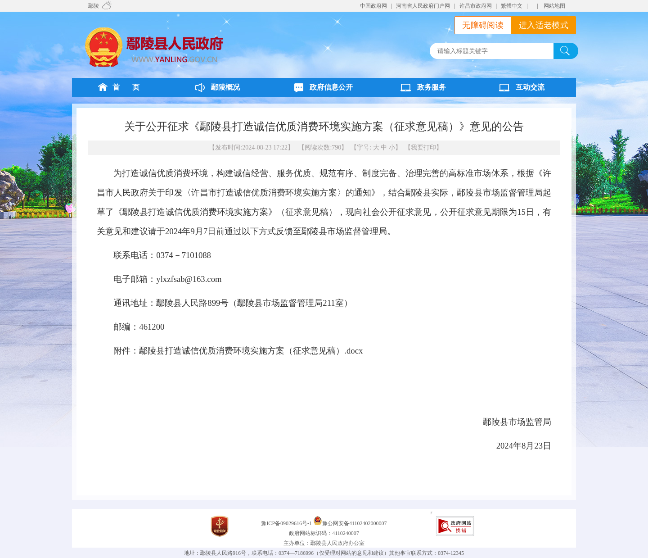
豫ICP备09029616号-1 (287, 523)
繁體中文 (511, 6)
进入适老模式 (543, 25)
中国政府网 (373, 6)
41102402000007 (368, 523)
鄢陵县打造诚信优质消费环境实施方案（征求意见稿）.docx (251, 350)
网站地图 (554, 6)
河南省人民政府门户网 (423, 6)
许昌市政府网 (475, 6)
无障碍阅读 (483, 25)
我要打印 (423, 147)
